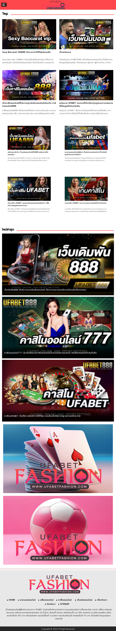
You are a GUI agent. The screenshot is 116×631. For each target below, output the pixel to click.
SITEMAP (64, 604)
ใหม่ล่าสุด (8, 229)
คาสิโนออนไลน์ (65, 599)
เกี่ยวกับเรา (102, 599)
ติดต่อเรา (51, 604)
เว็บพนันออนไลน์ (84, 599)
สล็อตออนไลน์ (46, 599)
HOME (12, 599)
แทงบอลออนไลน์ (28, 599)
